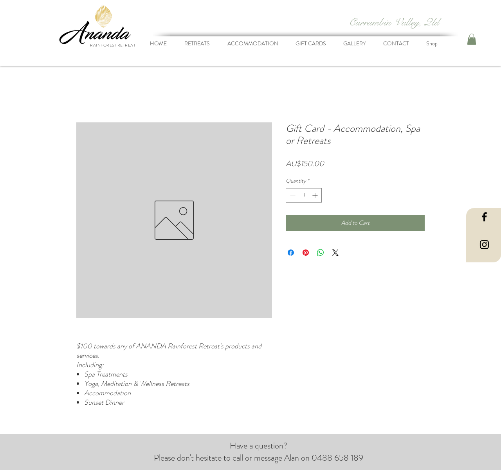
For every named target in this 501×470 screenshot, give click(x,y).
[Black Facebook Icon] (484, 217)
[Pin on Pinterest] (305, 252)
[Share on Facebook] (291, 252)
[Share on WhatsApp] (320, 252)
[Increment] (316, 195)
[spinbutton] (304, 195)
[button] (471, 39)
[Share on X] (335, 252)
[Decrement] (292, 195)
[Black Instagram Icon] (484, 245)
